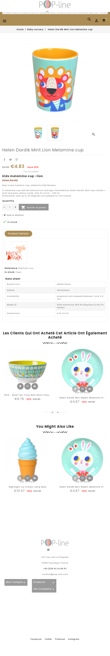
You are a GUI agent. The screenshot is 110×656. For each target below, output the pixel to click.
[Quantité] (9, 207)
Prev (52, 412)
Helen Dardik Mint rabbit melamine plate (83, 397)
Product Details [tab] (18, 233)
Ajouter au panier (33, 207)
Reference (11, 268)
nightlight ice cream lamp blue (27, 486)
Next (57, 412)
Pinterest (17, 159)
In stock (10, 272)
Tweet (10, 159)
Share (4, 159)
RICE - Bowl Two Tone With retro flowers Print (31, 395)
